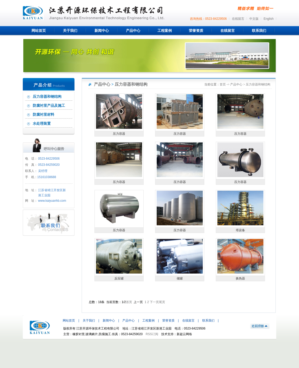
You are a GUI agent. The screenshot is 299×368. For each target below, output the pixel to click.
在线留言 (238, 19)
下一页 (154, 302)
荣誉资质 (168, 320)
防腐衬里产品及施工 (49, 106)
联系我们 (208, 320)
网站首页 (69, 320)
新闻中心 (109, 320)
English (269, 19)
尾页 (162, 302)
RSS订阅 (152, 334)
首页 (223, 84)
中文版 (254, 19)
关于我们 (89, 320)
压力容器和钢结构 (47, 97)
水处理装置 (42, 123)
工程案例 (148, 320)
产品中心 (102, 84)
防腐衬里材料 (43, 115)
